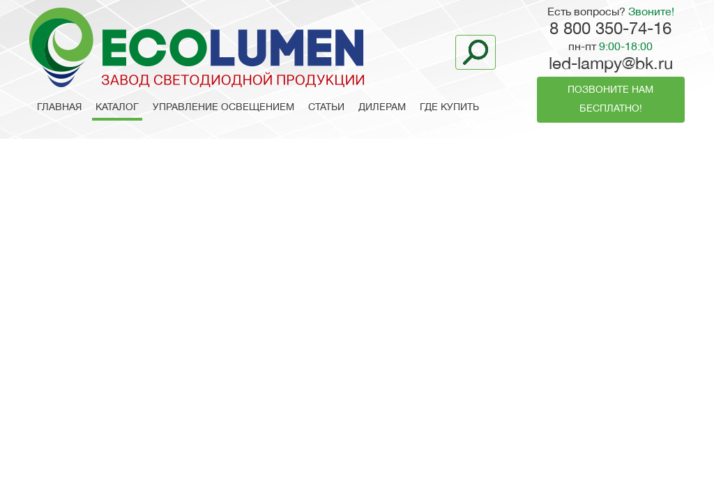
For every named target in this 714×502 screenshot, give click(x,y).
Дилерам (382, 107)
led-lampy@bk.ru (611, 65)
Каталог (117, 107)
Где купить (449, 107)
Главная (59, 107)
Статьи (326, 107)
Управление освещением (223, 107)
